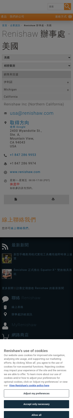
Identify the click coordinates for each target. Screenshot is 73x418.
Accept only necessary (36, 409)
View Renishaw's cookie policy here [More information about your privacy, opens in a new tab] (29, 390)
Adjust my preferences (36, 398)
